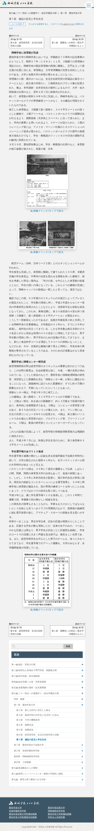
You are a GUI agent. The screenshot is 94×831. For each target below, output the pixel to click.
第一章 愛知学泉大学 (71, 13)
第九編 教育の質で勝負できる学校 (28, 779)
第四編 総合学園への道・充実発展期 (28, 682)
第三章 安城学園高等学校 (26, 750)
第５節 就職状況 (24, 730)
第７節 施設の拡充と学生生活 (31, 739)
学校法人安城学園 (56, 817)
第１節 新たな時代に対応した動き (33, 710)
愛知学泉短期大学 (56, 807)
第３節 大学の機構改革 (28, 720)
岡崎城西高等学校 (56, 811)
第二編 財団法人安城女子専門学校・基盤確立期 (34, 670)
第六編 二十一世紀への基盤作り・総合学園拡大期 (33, 13)
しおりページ (68, 24)
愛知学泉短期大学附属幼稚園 (23, 814)
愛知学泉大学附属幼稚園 (59, 814)
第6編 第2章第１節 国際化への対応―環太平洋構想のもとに (68, 42)
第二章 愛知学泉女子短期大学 (29, 745)
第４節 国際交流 (24, 725)
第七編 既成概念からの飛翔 (24, 768)
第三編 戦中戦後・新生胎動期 (25, 676)
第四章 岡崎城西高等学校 (26, 756)
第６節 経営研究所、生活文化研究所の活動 (37, 735)
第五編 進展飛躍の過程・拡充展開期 (28, 687)
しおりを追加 (17, 24)
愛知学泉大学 (15, 807)
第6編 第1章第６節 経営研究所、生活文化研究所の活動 (26, 42)
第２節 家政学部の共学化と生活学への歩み (37, 715)
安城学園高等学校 (17, 811)
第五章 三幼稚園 (22, 762)
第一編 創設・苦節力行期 (23, 664)
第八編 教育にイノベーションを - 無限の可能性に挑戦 (37, 774)
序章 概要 (19, 699)
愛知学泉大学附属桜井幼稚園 (23, 817)
